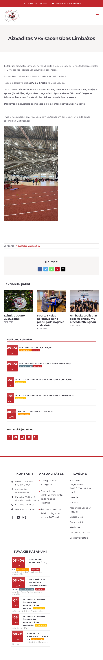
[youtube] (18, 517)
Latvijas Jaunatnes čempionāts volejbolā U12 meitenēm (44, 395)
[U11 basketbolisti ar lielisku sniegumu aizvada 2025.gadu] (84, 300)
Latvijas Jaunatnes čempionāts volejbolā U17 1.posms (43, 380)
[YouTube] (15, 437)
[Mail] (29, 437)
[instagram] (24, 517)
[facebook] (12, 517)
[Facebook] (9, 437)
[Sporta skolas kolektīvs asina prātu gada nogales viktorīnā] (51, 300)
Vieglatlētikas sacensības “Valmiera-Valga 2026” (45, 364)
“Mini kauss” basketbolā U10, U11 (35, 348)
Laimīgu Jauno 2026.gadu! (14, 317)
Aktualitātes (21, 246)
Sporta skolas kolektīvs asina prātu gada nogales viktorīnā (50, 320)
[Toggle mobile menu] (97, 13)
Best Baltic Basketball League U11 (35, 411)
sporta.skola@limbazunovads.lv (30, 509)
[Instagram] (22, 437)
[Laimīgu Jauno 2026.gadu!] (18, 300)
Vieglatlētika (34, 246)
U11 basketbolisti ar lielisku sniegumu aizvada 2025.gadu (83, 319)
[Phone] (35, 437)
